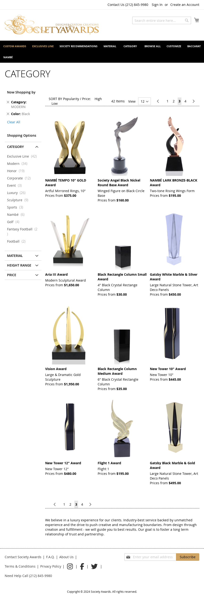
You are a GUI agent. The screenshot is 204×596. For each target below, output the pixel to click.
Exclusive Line (23, 156)
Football (17, 241)
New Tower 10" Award (168, 369)
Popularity (71, 99)
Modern (18, 163)
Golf (14, 222)
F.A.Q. (50, 557)
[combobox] (161, 20)
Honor (17, 171)
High (98, 99)
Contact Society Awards (23, 557)
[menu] (102, 52)
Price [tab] (11, 275)
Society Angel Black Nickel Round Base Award (119, 182)
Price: (86, 99)
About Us (66, 557)
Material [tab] (15, 255)
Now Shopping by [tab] (21, 92)
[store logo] (52, 25)
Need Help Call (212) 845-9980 (28, 575)
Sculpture (19, 200)
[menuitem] (15, 46)
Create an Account (184, 4)
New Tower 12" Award (63, 463)
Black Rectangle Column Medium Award (117, 371)
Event (15, 185)
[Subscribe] (187, 557)
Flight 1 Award (109, 463)
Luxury (17, 192)
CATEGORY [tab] (15, 146)
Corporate (20, 178)
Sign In (157, 4)
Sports (16, 207)
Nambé (17, 214)
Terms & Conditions (20, 566)
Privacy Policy (50, 566)
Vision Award (56, 369)
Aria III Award (56, 274)
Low (55, 103)
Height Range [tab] (19, 265)
